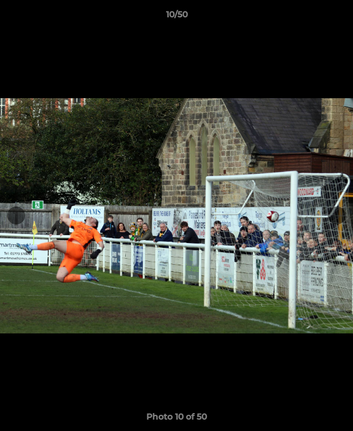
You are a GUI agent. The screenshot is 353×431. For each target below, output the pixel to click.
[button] (338, 17)
